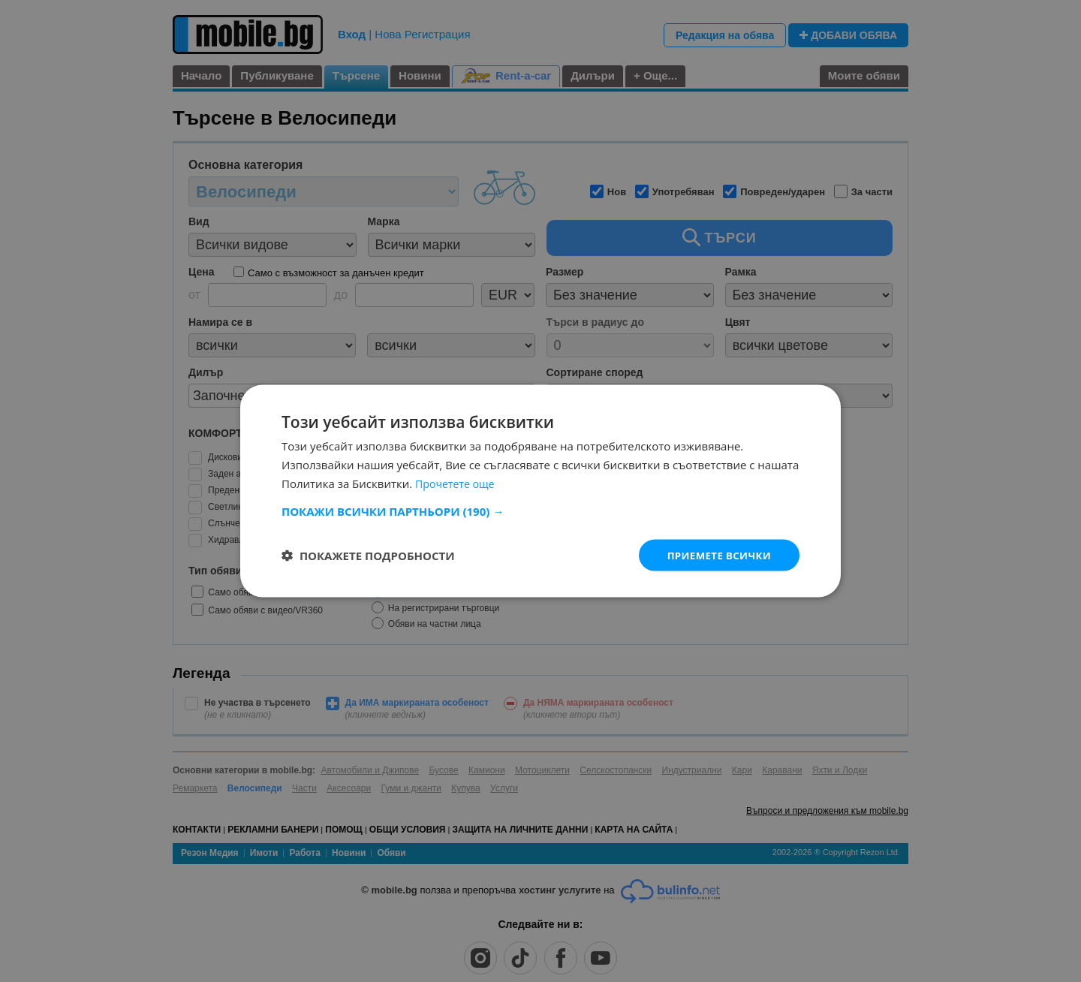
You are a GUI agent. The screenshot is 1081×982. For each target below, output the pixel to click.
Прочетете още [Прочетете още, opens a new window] (457, 481)
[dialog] (540, 491)
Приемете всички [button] (716, 554)
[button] (540, 510)
